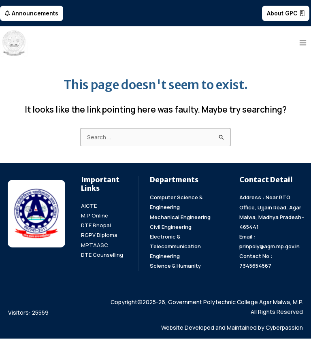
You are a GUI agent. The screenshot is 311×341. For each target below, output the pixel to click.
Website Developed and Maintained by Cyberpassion (232, 330)
